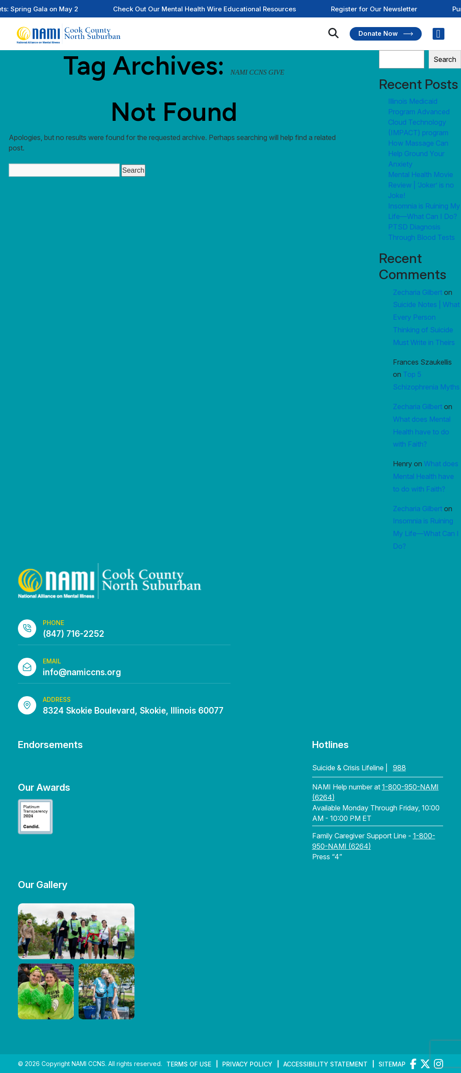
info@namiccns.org (82, 672)
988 (399, 767)
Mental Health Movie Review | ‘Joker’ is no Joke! (421, 185)
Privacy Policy (247, 1064)
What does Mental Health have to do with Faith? (422, 432)
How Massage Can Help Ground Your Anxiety (418, 153)
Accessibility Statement (325, 1064)
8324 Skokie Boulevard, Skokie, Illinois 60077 (133, 711)
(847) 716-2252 (73, 634)
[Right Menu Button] (438, 33)
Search (444, 59)
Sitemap (392, 1064)
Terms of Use (188, 1064)
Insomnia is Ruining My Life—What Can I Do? (426, 533)
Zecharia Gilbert (417, 292)
